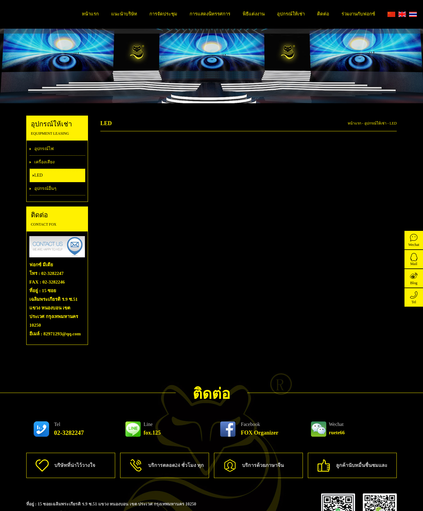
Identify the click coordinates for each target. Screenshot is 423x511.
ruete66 (337, 428)
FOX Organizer (259, 429)
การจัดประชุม (163, 13)
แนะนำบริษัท (124, 13)
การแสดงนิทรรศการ (210, 13)
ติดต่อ (323, 13)
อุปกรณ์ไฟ (44, 148)
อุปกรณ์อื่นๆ (45, 188)
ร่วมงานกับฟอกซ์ (358, 13)
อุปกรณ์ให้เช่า (291, 13)
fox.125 (152, 429)
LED (38, 175)
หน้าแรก (90, 13)
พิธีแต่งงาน (254, 13)
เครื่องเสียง (44, 162)
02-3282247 (69, 429)
